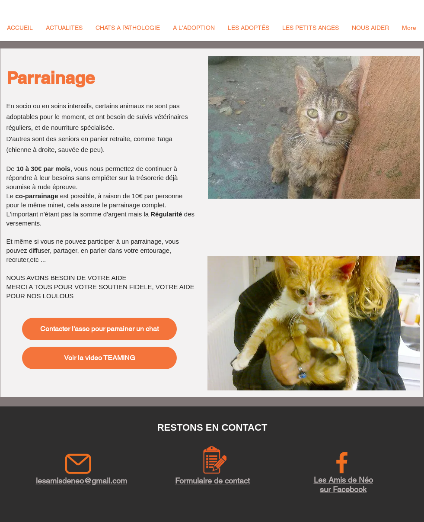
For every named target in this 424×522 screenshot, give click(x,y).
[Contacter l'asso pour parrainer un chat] (99, 329)
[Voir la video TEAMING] (99, 358)
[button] (64, 27)
